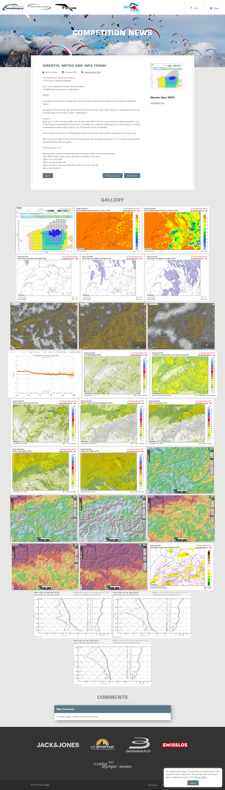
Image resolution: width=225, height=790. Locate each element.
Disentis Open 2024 (92, 72)
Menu (214, 8)
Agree (192, 783)
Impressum (153, 785)
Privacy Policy (201, 777)
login (69, 716)
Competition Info (157, 103)
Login (194, 8)
